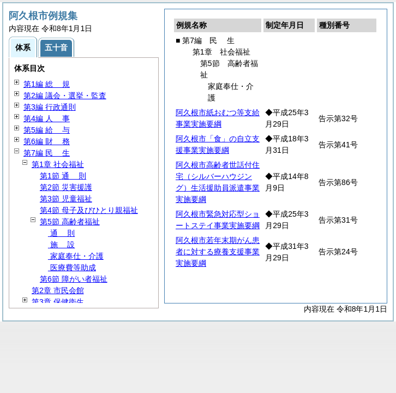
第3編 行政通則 (49, 107)
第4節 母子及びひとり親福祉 (89, 210)
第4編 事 (46, 118)
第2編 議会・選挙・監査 (64, 95)
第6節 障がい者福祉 (73, 279)
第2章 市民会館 (58, 290)
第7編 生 (46, 152)
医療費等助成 (72, 267)
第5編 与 (46, 130)
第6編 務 (46, 141)
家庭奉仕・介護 (76, 256)
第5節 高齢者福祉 (70, 221)
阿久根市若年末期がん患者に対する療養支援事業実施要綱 (218, 251)
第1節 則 (63, 175)
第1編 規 (46, 84)
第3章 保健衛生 (58, 301)
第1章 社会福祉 (58, 164)
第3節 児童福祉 (66, 198)
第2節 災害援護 (66, 187)
